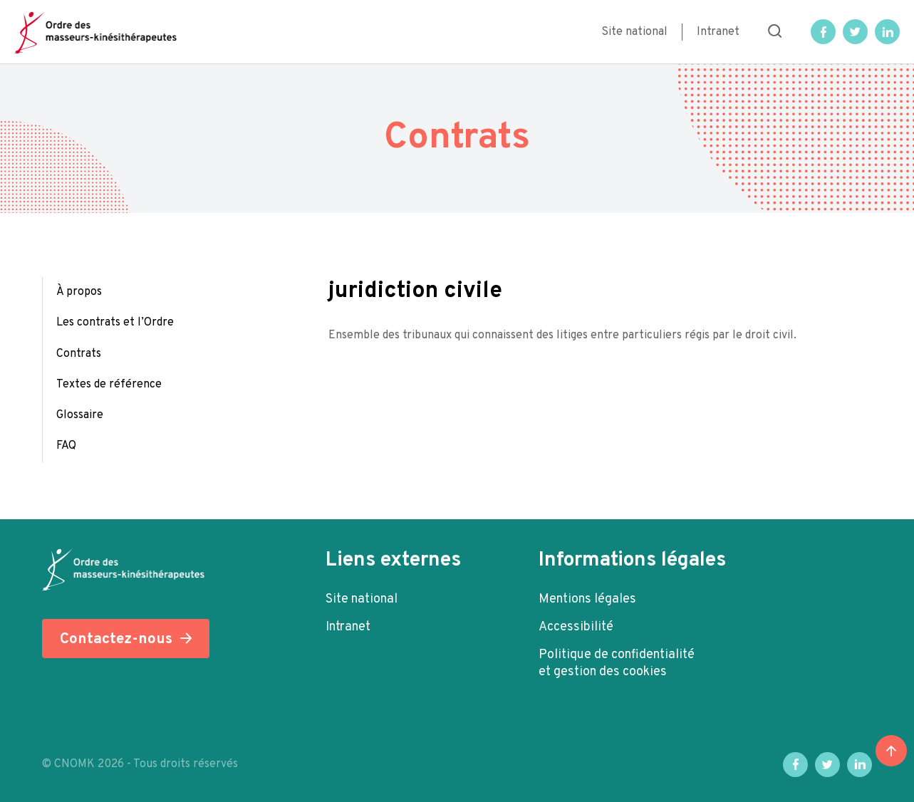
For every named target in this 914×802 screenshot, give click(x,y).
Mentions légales (587, 599)
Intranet (718, 32)
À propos (79, 292)
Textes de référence (109, 384)
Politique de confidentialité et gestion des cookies (617, 663)
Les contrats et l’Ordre (115, 323)
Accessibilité (576, 627)
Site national (634, 32)
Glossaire (79, 415)
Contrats (78, 354)
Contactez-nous (116, 639)
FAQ (66, 446)
